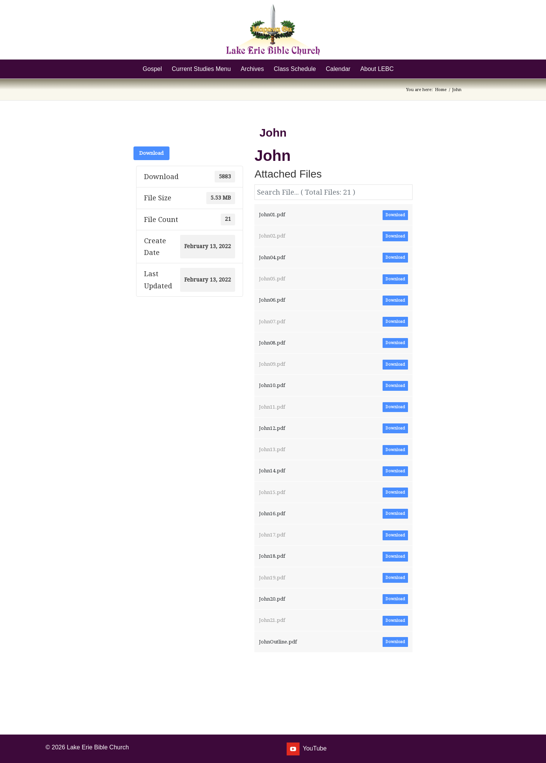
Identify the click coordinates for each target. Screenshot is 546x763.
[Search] (403, 69)
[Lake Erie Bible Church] (273, 29)
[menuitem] (152, 69)
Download (151, 153)
